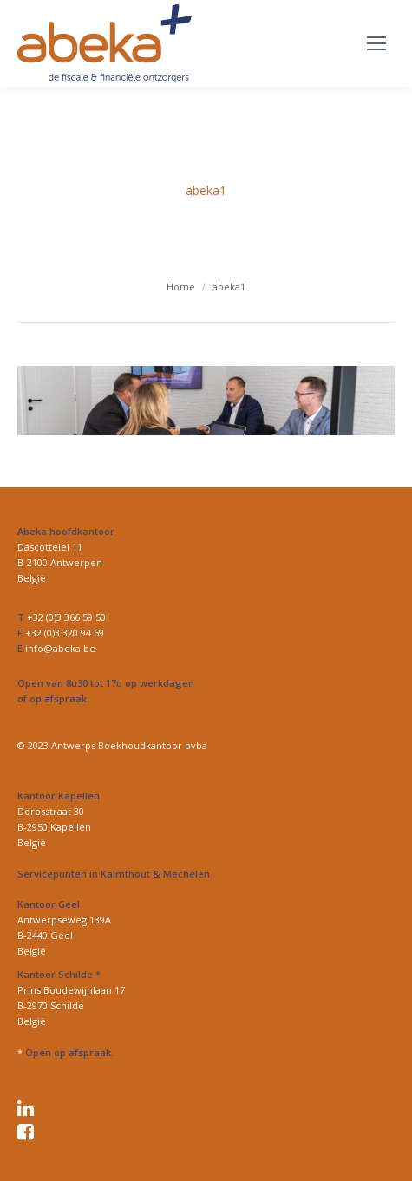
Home (181, 286)
